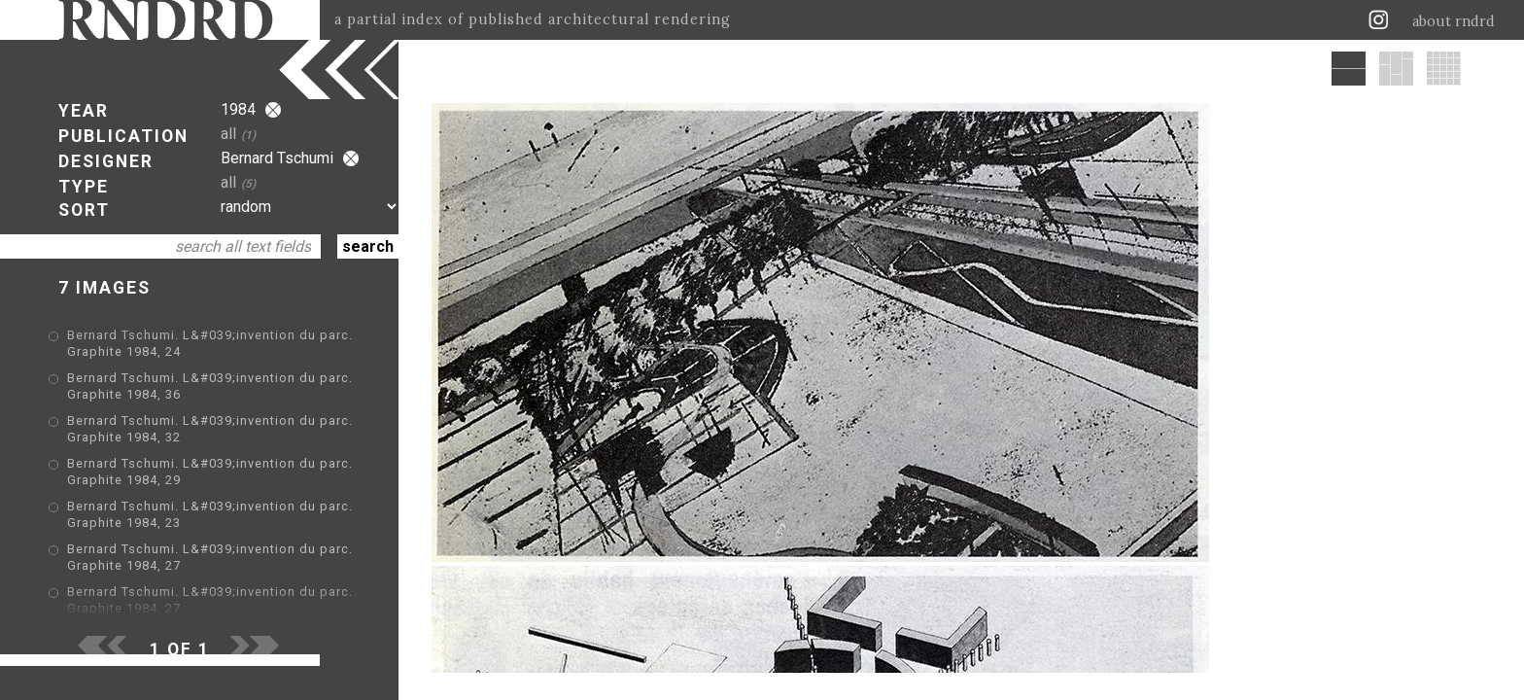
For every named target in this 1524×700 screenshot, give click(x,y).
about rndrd (1453, 21)
